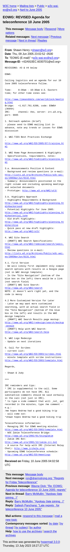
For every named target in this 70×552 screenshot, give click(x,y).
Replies (42, 40)
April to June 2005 (31, 9)
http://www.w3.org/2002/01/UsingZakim (29, 436)
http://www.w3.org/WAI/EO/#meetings (27, 454)
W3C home (10, 5)
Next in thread (27, 40)
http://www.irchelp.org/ (29, 448)
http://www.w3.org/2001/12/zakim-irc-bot (31, 442)
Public (41, 5)
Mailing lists (27, 5)
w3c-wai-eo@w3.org (45, 57)
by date (53, 523)
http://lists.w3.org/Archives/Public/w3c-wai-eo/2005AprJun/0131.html (34, 255)
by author (35, 527)
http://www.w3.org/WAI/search (23, 288)
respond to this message (38, 515)
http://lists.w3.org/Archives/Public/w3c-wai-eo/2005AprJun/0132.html (34, 176)
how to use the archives (27, 531)
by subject (21, 527)
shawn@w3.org (41, 50)
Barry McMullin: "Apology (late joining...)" (39, 501)
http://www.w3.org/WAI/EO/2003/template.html (33, 360)
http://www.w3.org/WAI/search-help (27, 332)
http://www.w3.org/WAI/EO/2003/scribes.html (33, 354)
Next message (40, 36)
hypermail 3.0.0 (50, 541)
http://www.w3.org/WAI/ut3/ (39, 190)
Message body (34, 28)
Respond (50, 28)
